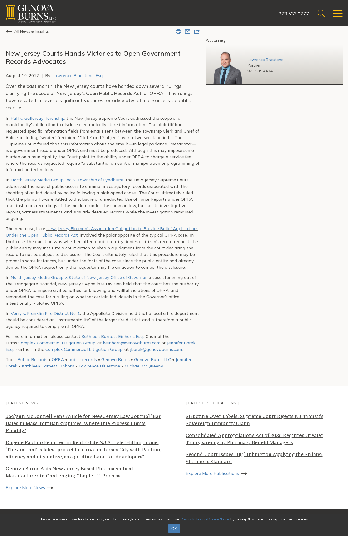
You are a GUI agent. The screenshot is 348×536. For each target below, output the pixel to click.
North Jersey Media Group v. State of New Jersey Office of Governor (79, 277)
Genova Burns (115, 359)
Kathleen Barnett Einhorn (48, 366)
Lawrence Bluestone (99, 366)
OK (174, 528)
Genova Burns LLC (152, 359)
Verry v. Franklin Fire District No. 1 (45, 313)
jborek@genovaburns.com (156, 349)
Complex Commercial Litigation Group (56, 343)
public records (83, 359)
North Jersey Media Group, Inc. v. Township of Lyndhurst (67, 180)
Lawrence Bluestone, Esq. (77, 75)
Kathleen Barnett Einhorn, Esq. (113, 336)
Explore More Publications (212, 473)
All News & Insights (31, 31)
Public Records (32, 359)
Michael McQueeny (144, 366)
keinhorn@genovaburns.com (131, 343)
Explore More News (25, 487)
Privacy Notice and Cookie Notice (205, 519)
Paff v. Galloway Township (37, 118)
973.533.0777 (294, 14)
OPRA (58, 359)
